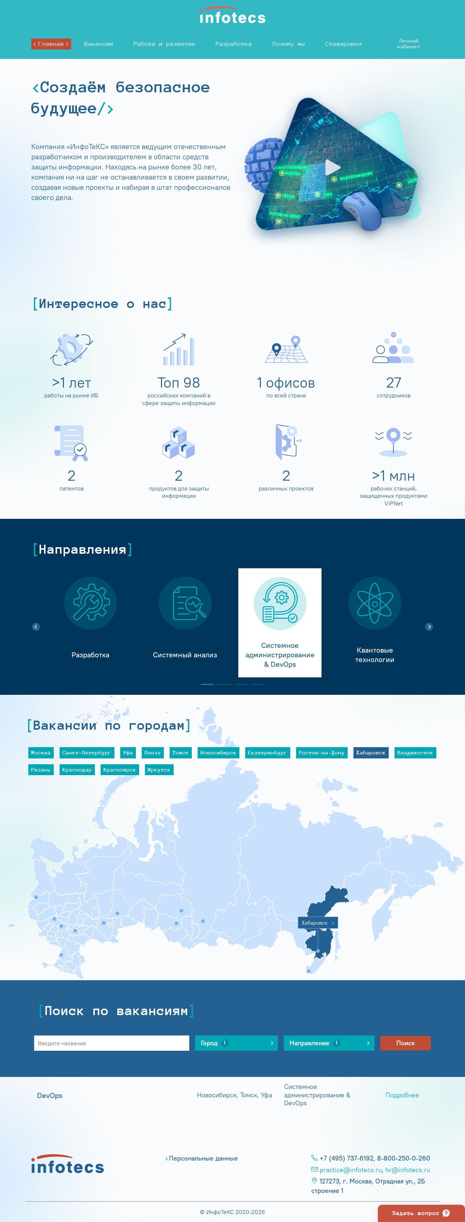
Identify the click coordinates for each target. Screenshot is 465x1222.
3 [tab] (238, 684)
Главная (51, 43)
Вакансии (98, 43)
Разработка (234, 43)
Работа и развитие (164, 43)
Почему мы (288, 43)
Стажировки (344, 43)
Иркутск (159, 769)
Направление (315, 1043)
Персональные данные (203, 1158)
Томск (181, 752)
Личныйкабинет (408, 43)
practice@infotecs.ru (351, 1170)
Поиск (405, 1043)
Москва (41, 752)
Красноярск (120, 769)
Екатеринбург (267, 752)
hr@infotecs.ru (407, 1170)
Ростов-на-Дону (322, 752)
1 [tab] (204, 684)
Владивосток (415, 752)
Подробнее (402, 1095)
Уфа (128, 752)
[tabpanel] (90, 622)
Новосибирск (218, 752)
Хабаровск (371, 752)
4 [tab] (254, 684)
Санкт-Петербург (87, 752)
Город (215, 1043)
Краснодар (77, 769)
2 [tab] (221, 684)
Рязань (41, 769)
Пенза (153, 752)
